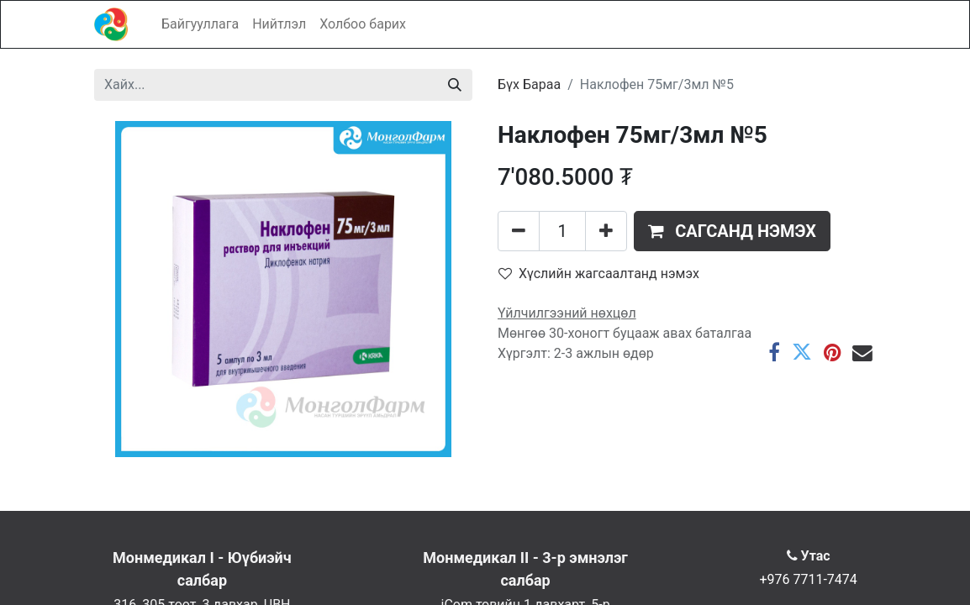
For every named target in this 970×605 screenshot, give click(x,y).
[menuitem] (200, 24)
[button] (732, 231)
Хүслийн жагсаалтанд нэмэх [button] (598, 273)
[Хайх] (454, 85)
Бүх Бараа (529, 84)
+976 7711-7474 (808, 579)
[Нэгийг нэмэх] (606, 231)
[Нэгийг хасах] (519, 231)
